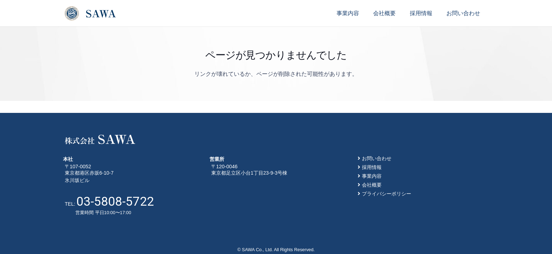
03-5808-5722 (115, 201)
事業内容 (372, 176)
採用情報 (372, 167)
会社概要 (372, 185)
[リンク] (90, 13)
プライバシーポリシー (386, 193)
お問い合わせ (376, 158)
